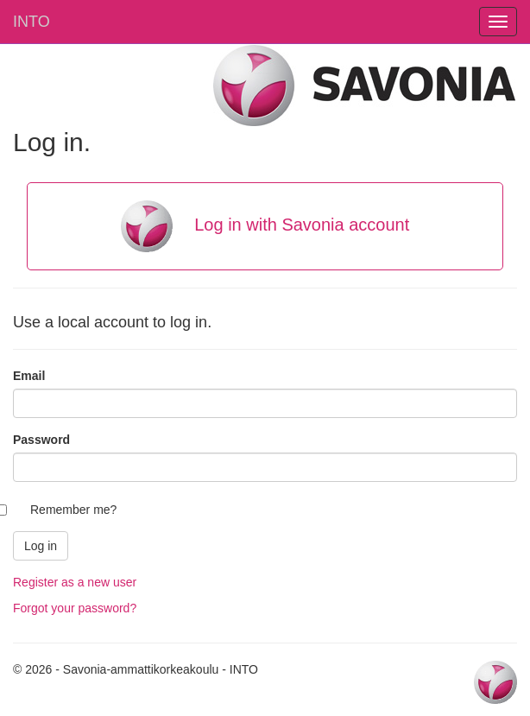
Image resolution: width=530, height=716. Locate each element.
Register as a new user (74, 582)
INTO (31, 21)
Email (29, 376)
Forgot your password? (74, 608)
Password (41, 440)
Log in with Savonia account (265, 226)
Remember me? (73, 509)
